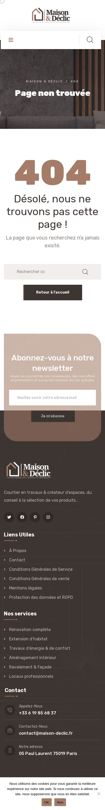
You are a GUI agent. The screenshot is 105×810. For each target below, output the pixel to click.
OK (46, 802)
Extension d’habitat (28, 638)
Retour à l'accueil (52, 292)
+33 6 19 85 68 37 (37, 713)
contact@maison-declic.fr (46, 733)
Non (60, 802)
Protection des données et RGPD (41, 597)
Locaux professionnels (31, 676)
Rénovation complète (30, 629)
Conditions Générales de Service (41, 569)
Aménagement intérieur (32, 657)
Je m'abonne (52, 418)
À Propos (17, 550)
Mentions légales (25, 588)
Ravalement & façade (30, 667)
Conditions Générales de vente (39, 578)
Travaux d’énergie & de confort (39, 648)
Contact (17, 559)
